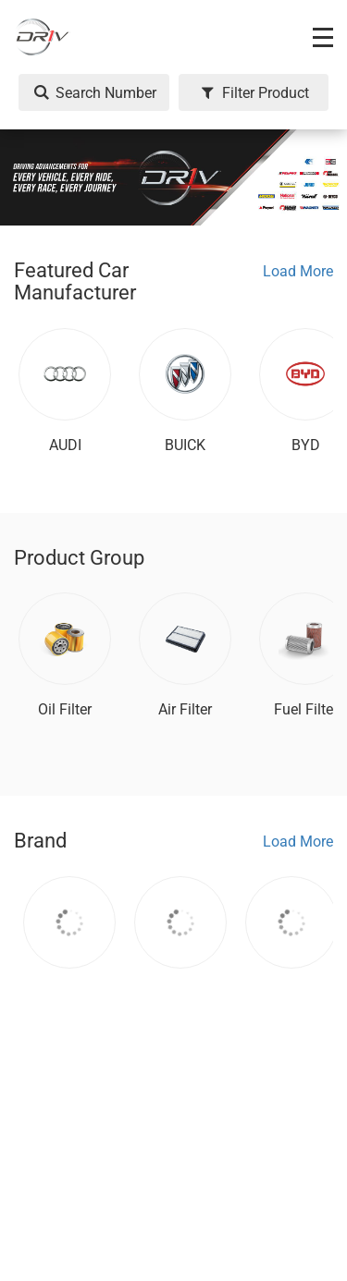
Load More (298, 271)
